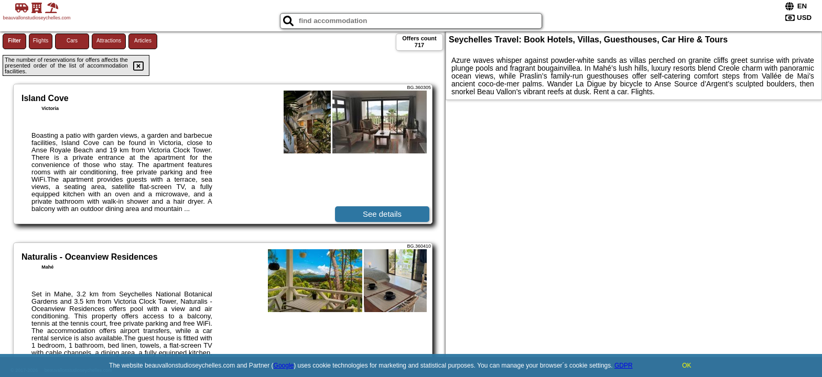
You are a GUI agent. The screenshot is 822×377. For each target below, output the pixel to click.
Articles (143, 40)
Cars (72, 40)
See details (382, 213)
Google (284, 365)
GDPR (623, 365)
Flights (40, 40)
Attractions (108, 40)
